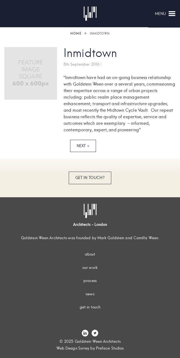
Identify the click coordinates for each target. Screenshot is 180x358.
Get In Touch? (90, 177)
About (90, 254)
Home (75, 34)
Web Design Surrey (72, 348)
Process (90, 280)
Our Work (90, 267)
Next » (83, 145)
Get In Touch (90, 307)
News (90, 294)
